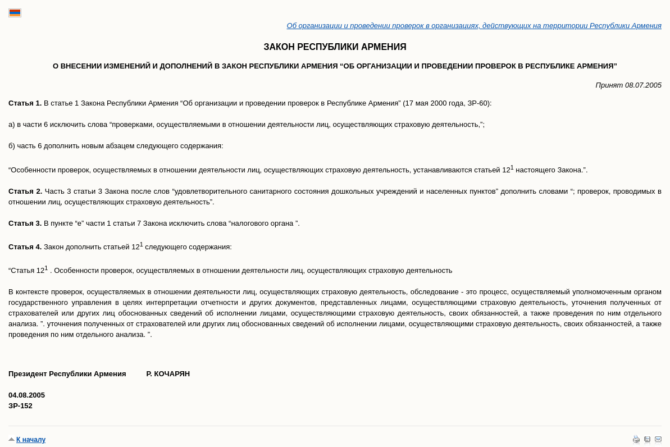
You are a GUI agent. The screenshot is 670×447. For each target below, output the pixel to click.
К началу (30, 440)
